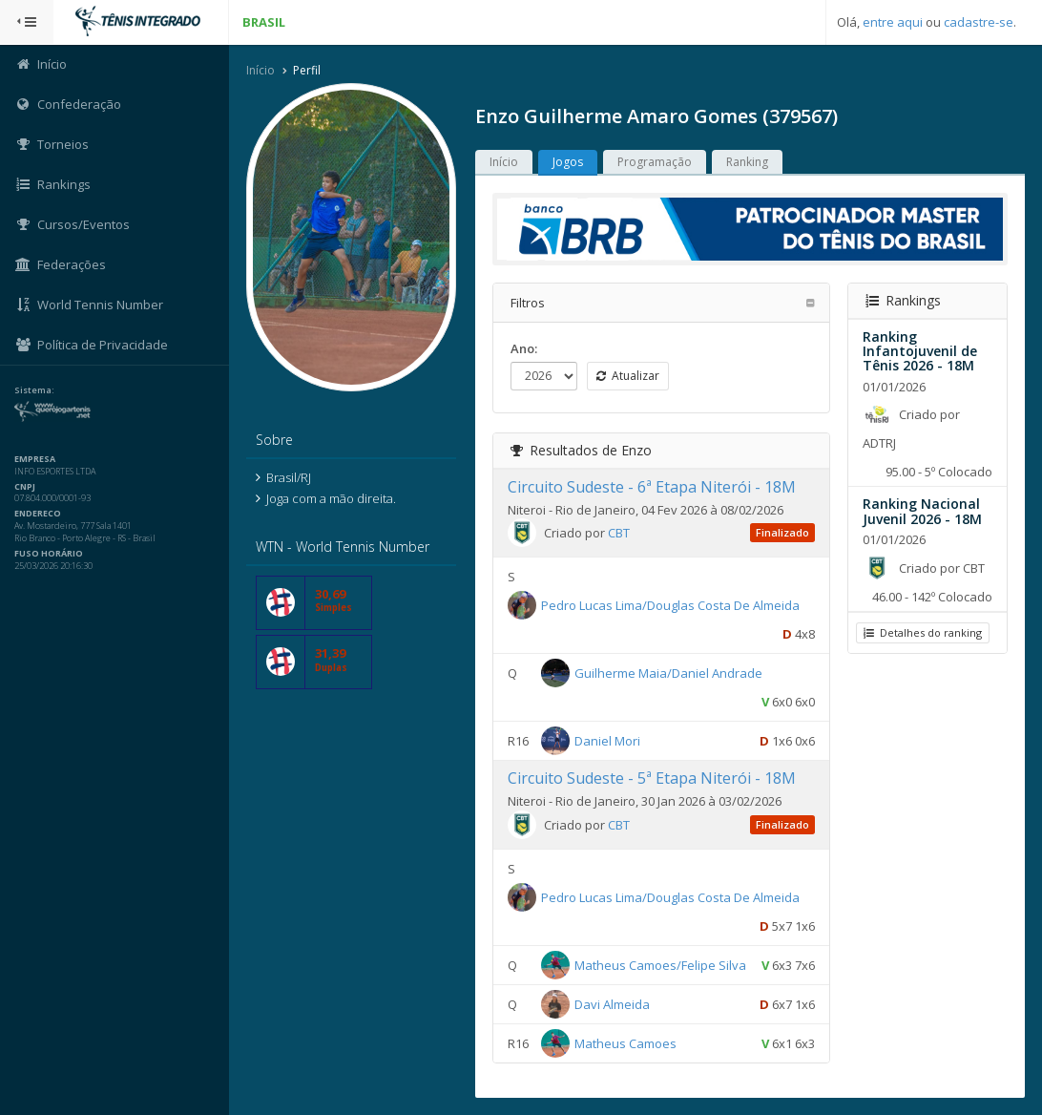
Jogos (567, 162)
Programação (654, 162)
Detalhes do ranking (923, 632)
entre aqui (893, 22)
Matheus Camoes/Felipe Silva (660, 964)
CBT (619, 532)
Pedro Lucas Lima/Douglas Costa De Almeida (670, 605)
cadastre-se (978, 22)
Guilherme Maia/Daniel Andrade (668, 673)
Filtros (528, 302)
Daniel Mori (607, 740)
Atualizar (627, 376)
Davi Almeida (612, 1003)
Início (260, 70)
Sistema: (34, 390)
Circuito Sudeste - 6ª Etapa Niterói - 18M (652, 486)
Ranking (747, 162)
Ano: (524, 348)
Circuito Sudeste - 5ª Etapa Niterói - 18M (652, 778)
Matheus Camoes (625, 1042)
